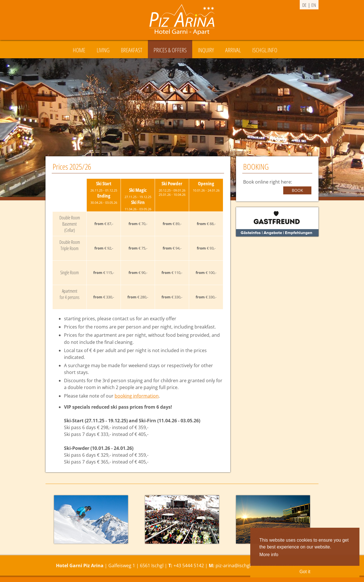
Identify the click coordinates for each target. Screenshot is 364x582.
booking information (137, 396)
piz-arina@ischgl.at (236, 565)
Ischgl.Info (264, 50)
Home (79, 50)
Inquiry (206, 50)
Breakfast (131, 50)
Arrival (233, 50)
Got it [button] (304, 571)
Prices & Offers (170, 50)
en (313, 5)
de (304, 5)
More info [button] (268, 554)
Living (103, 50)
